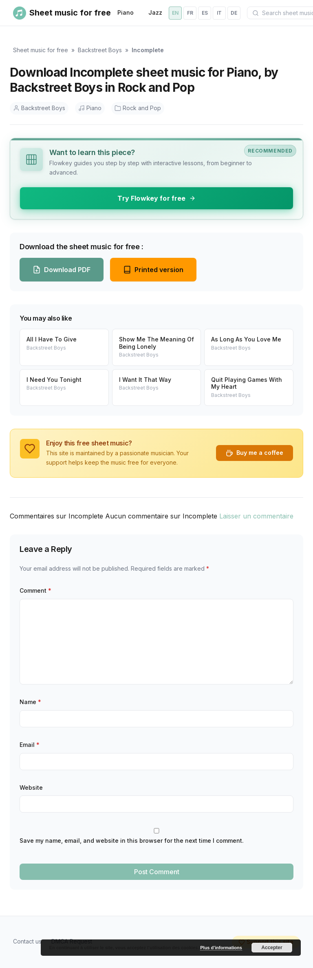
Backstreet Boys (100, 50)
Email (30, 744)
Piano (125, 12)
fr (190, 13)
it (219, 13)
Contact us (27, 941)
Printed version (153, 270)
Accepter (271, 947)
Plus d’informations (221, 947)
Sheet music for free (40, 50)
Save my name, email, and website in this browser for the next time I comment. (132, 840)
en (175, 13)
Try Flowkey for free (156, 198)
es (205, 13)
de (234, 13)
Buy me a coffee (254, 452)
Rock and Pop (138, 107)
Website (31, 787)
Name (30, 701)
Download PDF (61, 270)
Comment (35, 590)
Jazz (155, 12)
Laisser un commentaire (256, 516)
